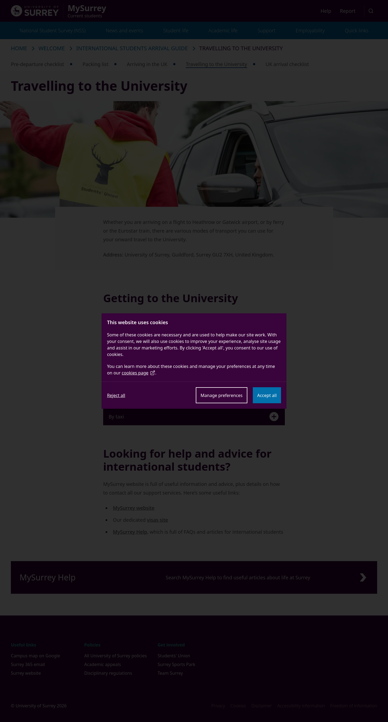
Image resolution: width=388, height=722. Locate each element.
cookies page (138, 373)
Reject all (116, 395)
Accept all (267, 395)
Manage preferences (222, 395)
